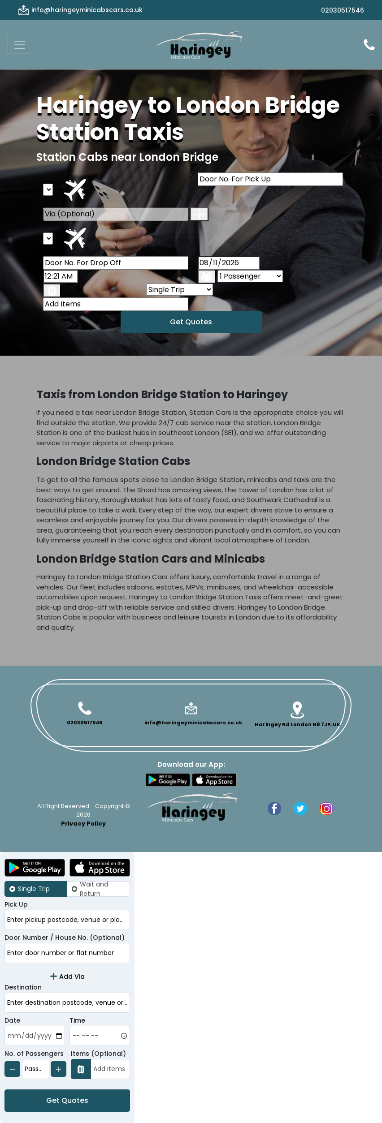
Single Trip (34, 888)
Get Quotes (191, 322)
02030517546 (342, 10)
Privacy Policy (83, 823)
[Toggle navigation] (19, 45)
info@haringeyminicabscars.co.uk (87, 9)
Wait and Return (94, 889)
